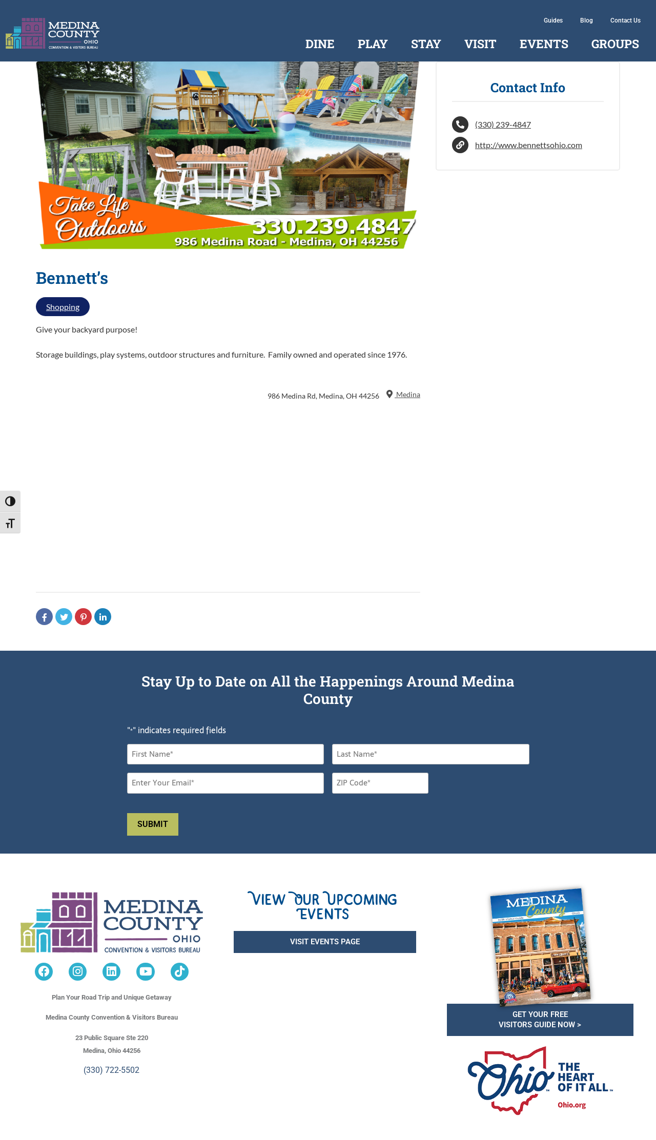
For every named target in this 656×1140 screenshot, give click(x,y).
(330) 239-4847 (503, 124)
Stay (426, 43)
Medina (402, 394)
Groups (615, 43)
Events (544, 43)
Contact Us (625, 20)
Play (373, 43)
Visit (480, 43)
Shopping (62, 307)
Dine (320, 43)
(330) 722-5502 (111, 1070)
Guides (553, 20)
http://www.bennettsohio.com (528, 145)
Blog (586, 20)
